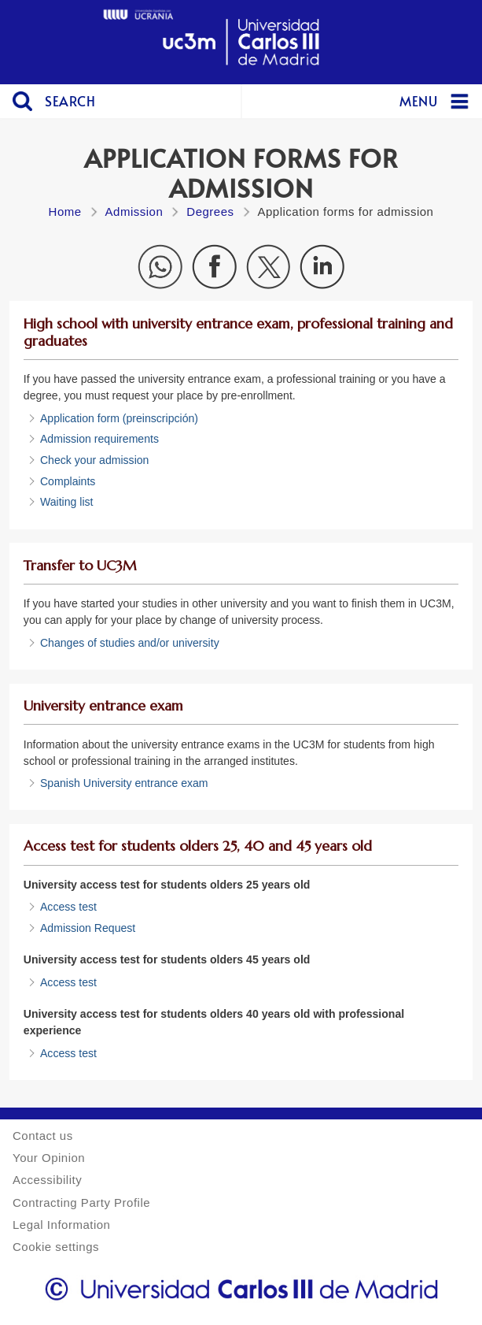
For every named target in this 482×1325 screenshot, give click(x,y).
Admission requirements (99, 438)
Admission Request (87, 928)
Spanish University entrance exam (124, 783)
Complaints (67, 481)
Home (65, 211)
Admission (134, 211)
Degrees (210, 211)
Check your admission (94, 460)
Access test (68, 906)
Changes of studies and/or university (129, 643)
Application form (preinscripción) (119, 418)
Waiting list (67, 501)
